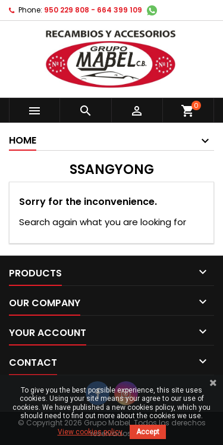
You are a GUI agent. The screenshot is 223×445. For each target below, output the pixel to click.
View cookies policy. (91, 432)
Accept (147, 432)
